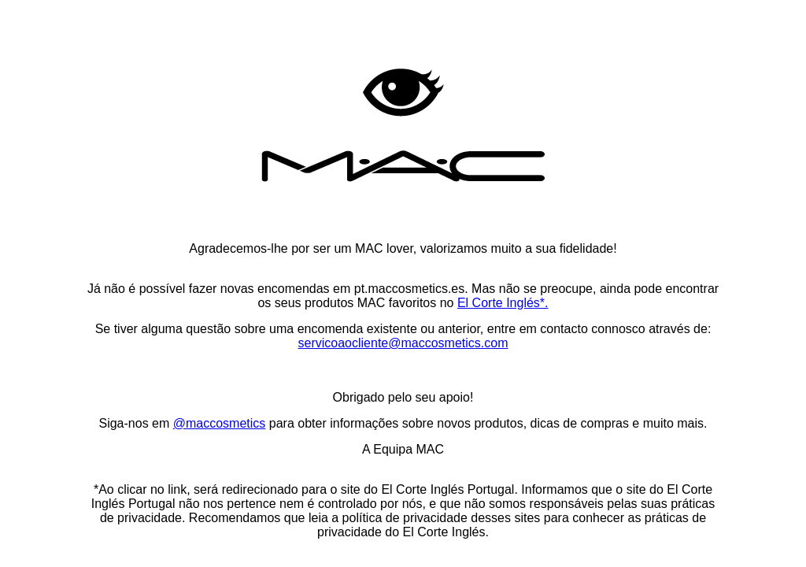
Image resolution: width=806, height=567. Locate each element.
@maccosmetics (219, 423)
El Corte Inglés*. (503, 302)
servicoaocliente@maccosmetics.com (403, 343)
